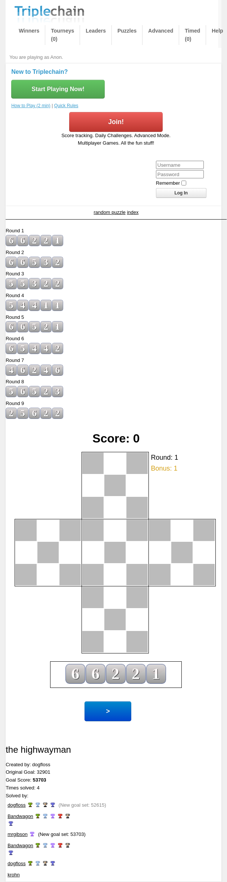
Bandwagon (20, 816)
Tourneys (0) (62, 35)
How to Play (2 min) (30, 105)
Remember (168, 183)
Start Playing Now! (57, 89)
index (132, 212)
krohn (13, 875)
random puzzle (110, 212)
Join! (116, 122)
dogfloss (16, 805)
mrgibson (17, 834)
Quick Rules (66, 105)
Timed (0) (192, 35)
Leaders (96, 31)
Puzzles (126, 31)
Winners (29, 31)
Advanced (160, 31)
